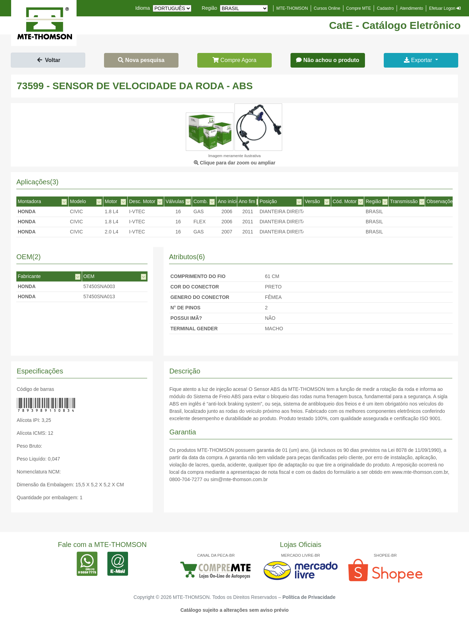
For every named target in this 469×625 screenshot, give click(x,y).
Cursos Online (327, 8)
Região (209, 8)
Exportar (419, 60)
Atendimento (411, 8)
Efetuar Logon (445, 8)
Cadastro (385, 8)
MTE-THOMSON (292, 8)
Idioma (142, 8)
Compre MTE (358, 8)
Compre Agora (234, 60)
